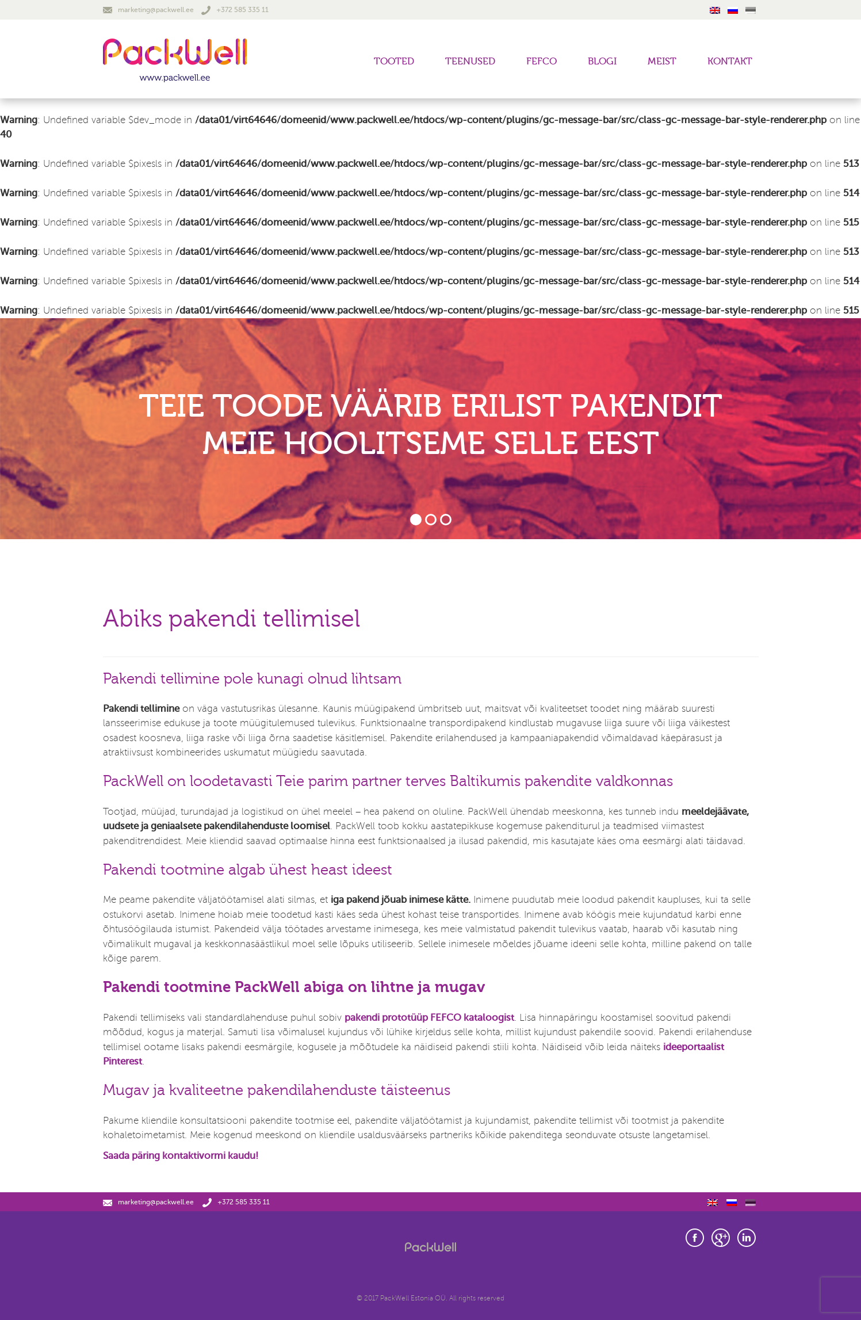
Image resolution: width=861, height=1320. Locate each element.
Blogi (602, 61)
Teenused (470, 61)
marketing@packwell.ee (148, 10)
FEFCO (541, 61)
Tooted (394, 61)
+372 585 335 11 (235, 10)
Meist (662, 61)
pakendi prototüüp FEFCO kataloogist (429, 1017)
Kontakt (729, 61)
